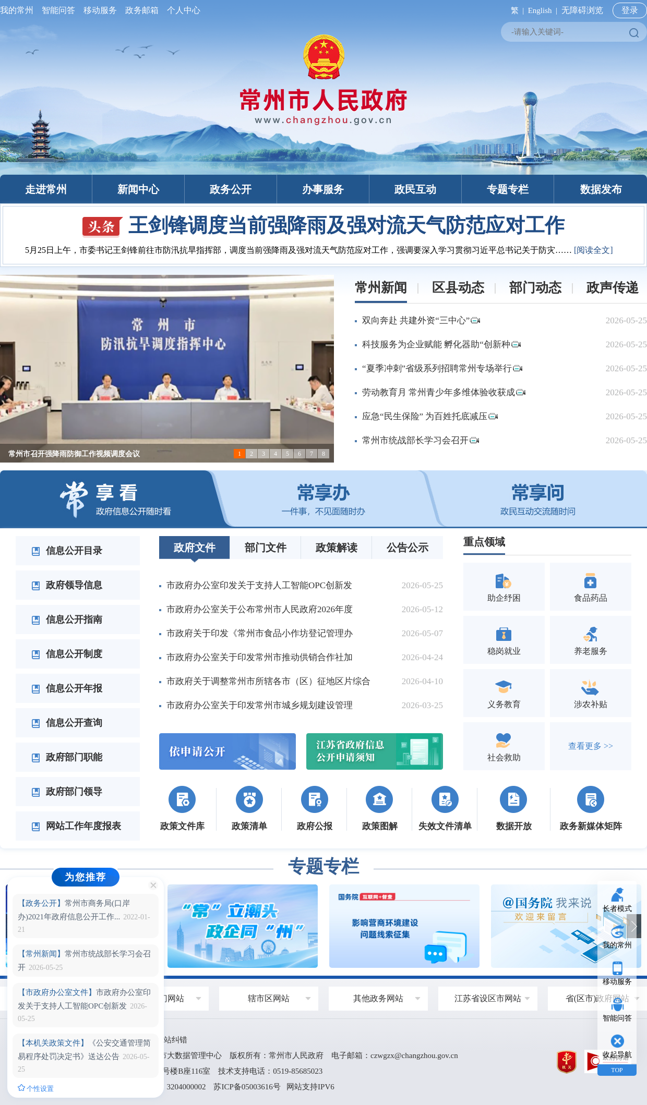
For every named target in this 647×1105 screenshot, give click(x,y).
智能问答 (58, 10)
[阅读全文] (593, 250)
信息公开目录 (66, 550)
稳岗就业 (504, 639)
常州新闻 (381, 288)
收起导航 (617, 1055)
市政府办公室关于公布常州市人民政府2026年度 (259, 609)
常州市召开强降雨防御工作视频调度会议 (74, 454)
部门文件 (265, 547)
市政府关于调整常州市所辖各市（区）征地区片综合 (268, 681)
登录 (629, 10)
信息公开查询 (66, 723)
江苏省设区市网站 (487, 998)
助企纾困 (504, 586)
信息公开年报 (66, 688)
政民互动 (415, 189)
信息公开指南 (66, 619)
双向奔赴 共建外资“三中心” (421, 320)
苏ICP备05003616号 (246, 1087)
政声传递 (612, 288)
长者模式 (617, 909)
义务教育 (504, 693)
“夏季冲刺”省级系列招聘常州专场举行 (442, 368)
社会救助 (504, 746)
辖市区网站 (269, 998)
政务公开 (230, 189)
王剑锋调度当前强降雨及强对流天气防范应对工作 (323, 225)
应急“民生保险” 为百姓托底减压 (430, 416)
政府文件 (194, 547)
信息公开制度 (66, 654)
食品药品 (590, 586)
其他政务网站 (378, 998)
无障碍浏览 (582, 10)
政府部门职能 (66, 757)
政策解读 (336, 547)
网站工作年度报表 (76, 826)
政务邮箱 (142, 10)
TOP (616, 1070)
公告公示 (407, 547)
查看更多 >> (590, 746)
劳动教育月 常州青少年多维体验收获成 (443, 392)
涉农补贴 (590, 693)
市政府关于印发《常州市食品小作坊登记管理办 (259, 633)
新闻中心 (138, 189)
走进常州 (46, 189)
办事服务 (323, 189)
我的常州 (19, 10)
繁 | (515, 10)
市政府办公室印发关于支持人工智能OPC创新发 (259, 585)
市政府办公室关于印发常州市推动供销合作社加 (259, 657)
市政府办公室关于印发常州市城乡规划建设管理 (259, 705)
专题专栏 (508, 189)
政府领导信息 (66, 585)
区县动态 (458, 288)
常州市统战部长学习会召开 (420, 440)
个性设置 (36, 1088)
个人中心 (181, 10)
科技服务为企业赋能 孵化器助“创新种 (441, 344)
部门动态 (535, 288)
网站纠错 (171, 1040)
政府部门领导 (66, 791)
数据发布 (601, 189)
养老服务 (590, 639)
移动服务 (100, 10)
